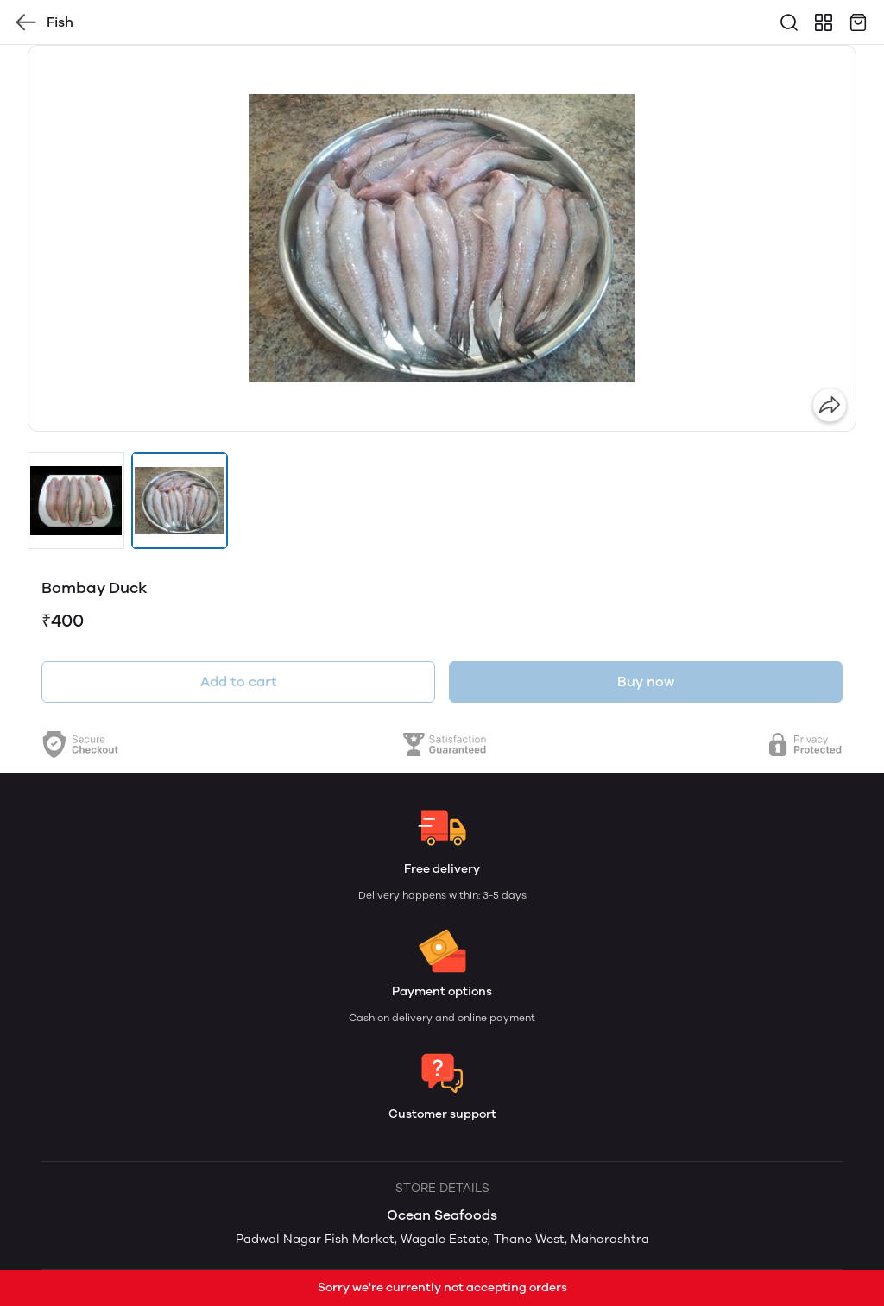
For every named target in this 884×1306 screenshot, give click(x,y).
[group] (442, 238)
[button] (76, 500)
